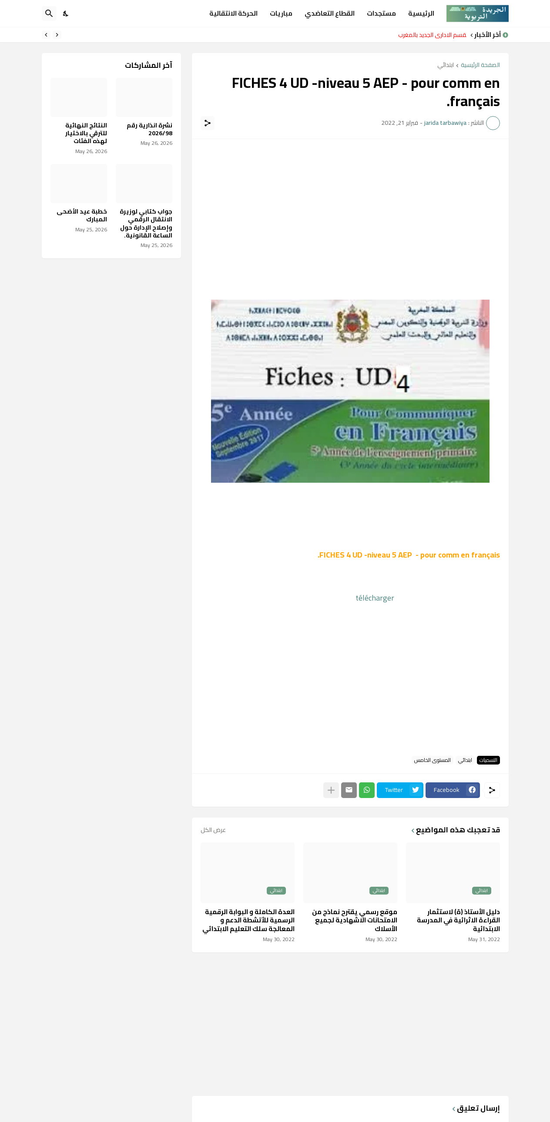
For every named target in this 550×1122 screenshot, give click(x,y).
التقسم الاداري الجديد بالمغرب (430, 35)
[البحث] (49, 13)
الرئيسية (421, 13)
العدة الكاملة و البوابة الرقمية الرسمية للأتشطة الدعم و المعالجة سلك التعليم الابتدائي (248, 920)
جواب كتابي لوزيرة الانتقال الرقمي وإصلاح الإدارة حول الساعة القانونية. (146, 223)
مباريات (281, 13)
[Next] (46, 34)
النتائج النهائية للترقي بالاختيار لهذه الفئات (86, 133)
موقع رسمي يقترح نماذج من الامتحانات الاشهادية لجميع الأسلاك (354, 920)
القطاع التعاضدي (330, 13)
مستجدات (381, 13)
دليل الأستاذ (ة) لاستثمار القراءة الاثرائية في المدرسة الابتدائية (458, 920)
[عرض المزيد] (331, 790)
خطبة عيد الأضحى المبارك (82, 215)
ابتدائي (445, 65)
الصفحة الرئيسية (480, 65)
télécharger (377, 598)
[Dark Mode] (66, 13)
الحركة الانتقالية (233, 13)
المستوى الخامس (432, 760)
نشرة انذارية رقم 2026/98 (149, 129)
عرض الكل (213, 830)
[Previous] (57, 34)
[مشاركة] (208, 123)
